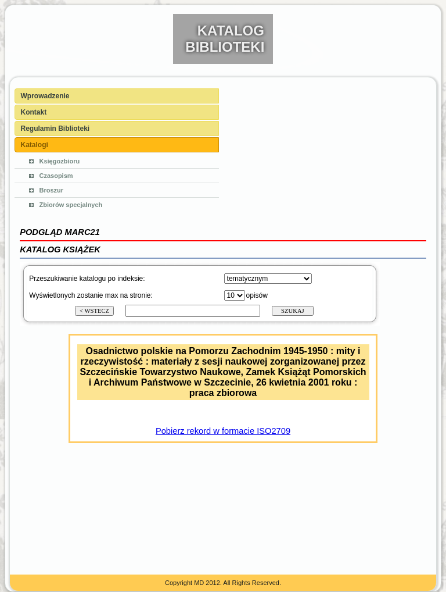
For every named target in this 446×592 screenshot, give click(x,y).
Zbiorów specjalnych (71, 204)
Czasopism (56, 175)
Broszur (51, 190)
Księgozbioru (59, 161)
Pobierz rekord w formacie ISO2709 (223, 431)
